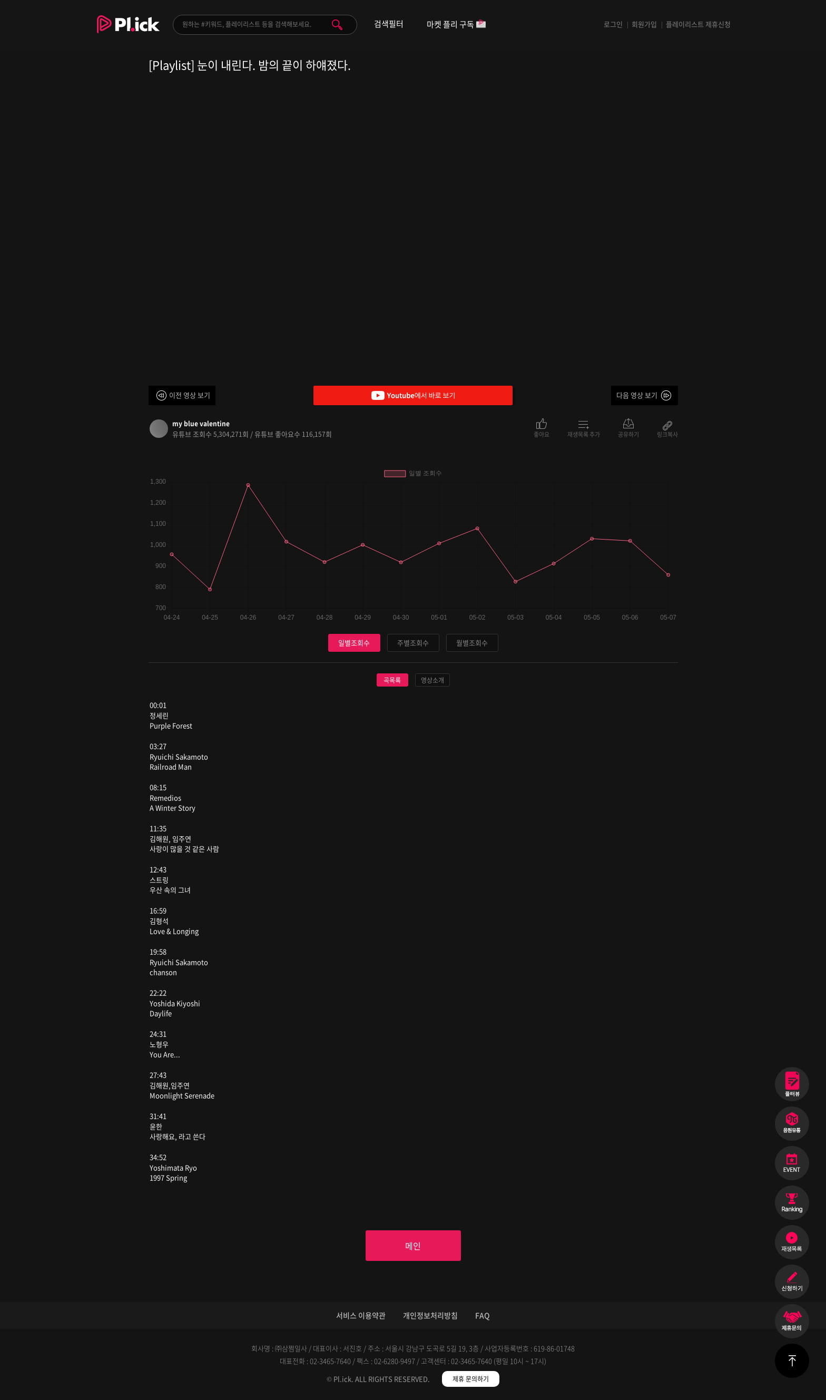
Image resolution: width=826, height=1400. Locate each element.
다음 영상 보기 (636, 395)
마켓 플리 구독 (456, 25)
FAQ (482, 1315)
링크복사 (667, 433)
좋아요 (541, 433)
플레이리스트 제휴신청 (698, 24)
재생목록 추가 (583, 433)
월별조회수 (472, 643)
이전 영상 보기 (189, 395)
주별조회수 (413, 643)
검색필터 (389, 24)
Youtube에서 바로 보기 (413, 395)
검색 (337, 25)
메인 (413, 1245)
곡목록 (392, 680)
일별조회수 (354, 643)
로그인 (613, 24)
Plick (128, 32)
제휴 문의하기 (471, 1379)
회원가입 (644, 24)
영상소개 (432, 680)
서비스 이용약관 (361, 1315)
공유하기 (628, 433)
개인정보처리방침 (430, 1315)
